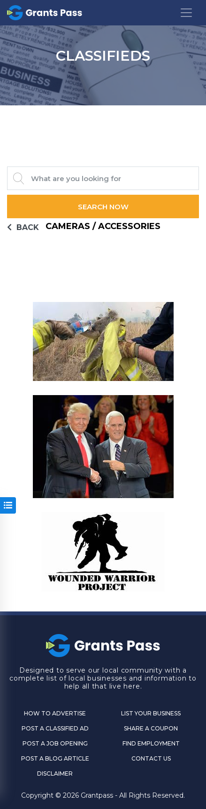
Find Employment (151, 743)
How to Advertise (55, 713)
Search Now (103, 206)
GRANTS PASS (103, 117)
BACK (23, 227)
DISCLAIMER (55, 773)
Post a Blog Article (55, 758)
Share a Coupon (151, 728)
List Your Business (151, 713)
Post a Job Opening (55, 743)
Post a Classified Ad (55, 728)
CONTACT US (151, 758)
